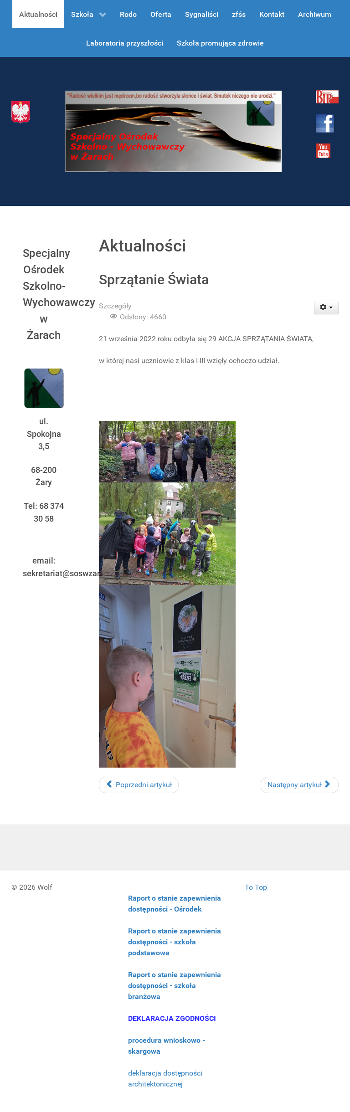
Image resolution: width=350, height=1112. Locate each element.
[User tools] (326, 307)
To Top (256, 887)
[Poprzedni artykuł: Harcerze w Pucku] (139, 785)
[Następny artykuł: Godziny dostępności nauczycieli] (300, 785)
